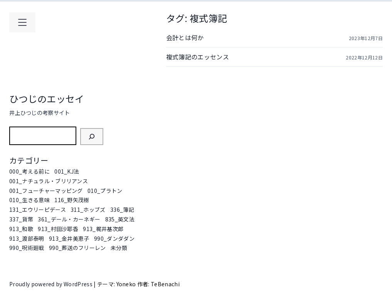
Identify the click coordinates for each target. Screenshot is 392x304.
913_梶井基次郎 (103, 229)
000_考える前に (29, 171)
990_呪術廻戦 (26, 248)
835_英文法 (120, 219)
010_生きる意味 (29, 200)
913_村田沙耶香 (58, 229)
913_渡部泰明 (26, 238)
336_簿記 (122, 209)
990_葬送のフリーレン (77, 248)
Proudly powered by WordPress (51, 284)
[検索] (91, 136)
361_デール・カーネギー (69, 219)
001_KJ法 (66, 171)
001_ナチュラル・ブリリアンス (48, 181)
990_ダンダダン (114, 238)
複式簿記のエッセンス (197, 56)
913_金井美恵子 (69, 238)
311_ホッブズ (88, 209)
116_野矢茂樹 (71, 200)
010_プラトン (105, 190)
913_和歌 (21, 229)
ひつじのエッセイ (46, 98)
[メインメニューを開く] (22, 22)
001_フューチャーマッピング (46, 190)
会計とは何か (185, 37)
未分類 (119, 248)
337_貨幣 (21, 219)
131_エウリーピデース (37, 209)
